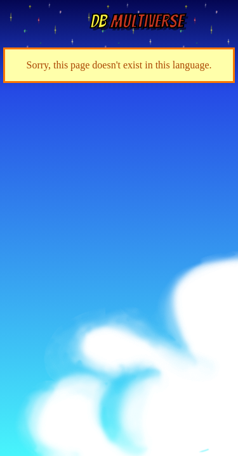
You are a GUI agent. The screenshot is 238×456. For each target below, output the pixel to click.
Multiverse (136, 21)
